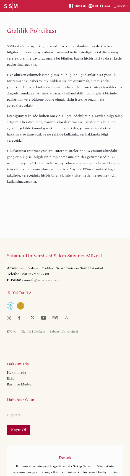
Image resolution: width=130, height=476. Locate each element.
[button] (120, 6)
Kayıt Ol (18, 430)
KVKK (11, 331)
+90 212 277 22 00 (35, 274)
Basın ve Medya (19, 384)
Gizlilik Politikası (33, 331)
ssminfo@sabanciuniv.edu (42, 280)
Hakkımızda (16, 372)
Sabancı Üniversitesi (64, 331)
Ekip (10, 378)
